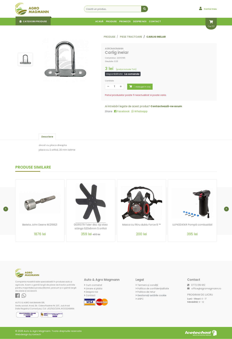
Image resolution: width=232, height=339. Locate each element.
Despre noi (139, 21)
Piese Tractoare (131, 37)
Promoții (125, 21)
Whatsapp (139, 111)
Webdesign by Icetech (28, 334)
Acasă (99, 21)
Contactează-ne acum (166, 106)
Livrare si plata (93, 288)
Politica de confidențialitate (152, 288)
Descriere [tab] (47, 136)
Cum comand (93, 285)
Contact (155, 21)
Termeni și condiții (147, 285)
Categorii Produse (33, 21)
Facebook (122, 111)
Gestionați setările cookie (151, 295)
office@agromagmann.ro (204, 288)
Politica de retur (145, 292)
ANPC (140, 298)
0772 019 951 (196, 285)
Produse (111, 21)
